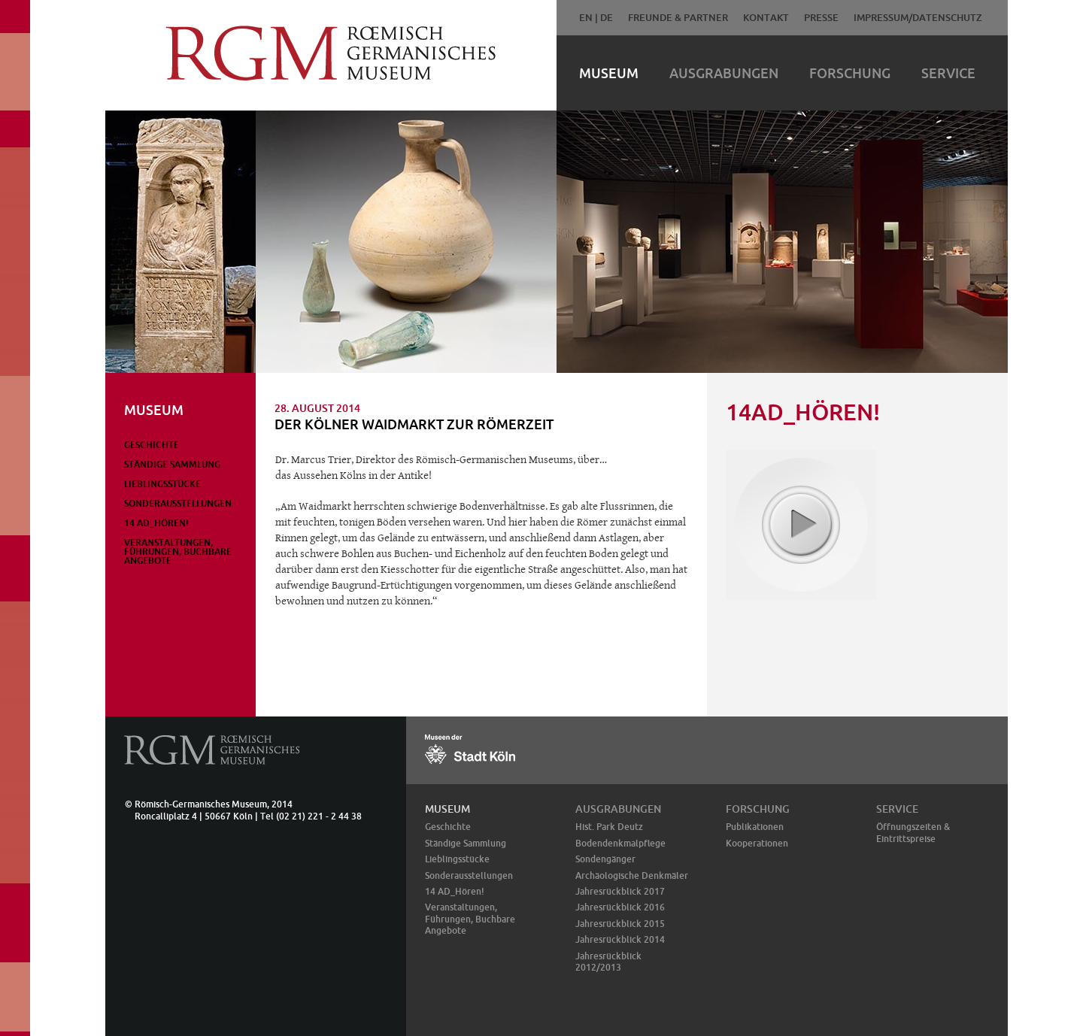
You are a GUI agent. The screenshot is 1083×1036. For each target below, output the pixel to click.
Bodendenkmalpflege (620, 843)
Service (948, 72)
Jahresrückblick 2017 (620, 891)
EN (586, 17)
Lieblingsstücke (162, 484)
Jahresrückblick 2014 (620, 939)
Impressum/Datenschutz (918, 17)
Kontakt (766, 17)
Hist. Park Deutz (609, 827)
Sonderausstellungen (178, 503)
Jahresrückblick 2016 (620, 907)
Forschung (849, 72)
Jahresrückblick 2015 (620, 923)
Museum (609, 72)
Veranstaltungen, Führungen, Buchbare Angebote (178, 551)
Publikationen (755, 827)
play (800, 524)
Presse (821, 17)
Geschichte (151, 445)
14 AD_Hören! (156, 523)
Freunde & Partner (678, 17)
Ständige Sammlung (172, 464)
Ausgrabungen (723, 72)
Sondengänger (605, 859)
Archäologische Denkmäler (631, 875)
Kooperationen (757, 843)
